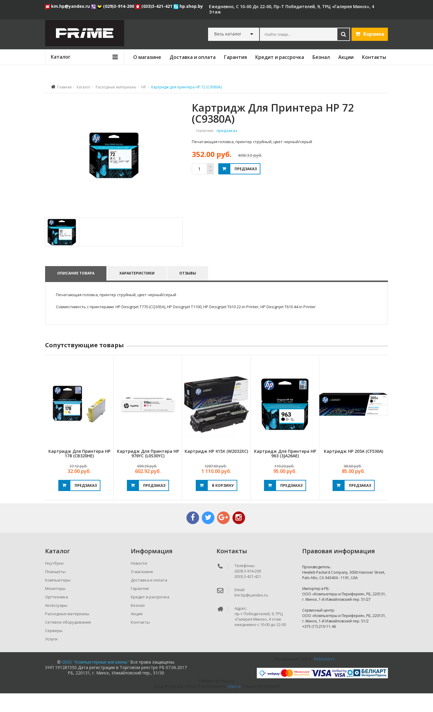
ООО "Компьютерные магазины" (95, 680)
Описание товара (75, 291)
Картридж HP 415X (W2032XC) (216, 470)
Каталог (84, 87)
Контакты (374, 57)
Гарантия (235, 57)
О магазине (147, 57)
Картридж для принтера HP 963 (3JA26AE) (285, 472)
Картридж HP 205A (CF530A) (353, 470)
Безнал (321, 57)
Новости (139, 582)
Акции (346, 57)
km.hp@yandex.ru (68, 6)
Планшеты (55, 590)
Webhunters (324, 677)
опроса (234, 704)
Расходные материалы (116, 87)
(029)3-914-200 (116, 6)
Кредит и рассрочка (279, 57)
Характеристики (137, 291)
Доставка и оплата (193, 57)
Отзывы (188, 291)
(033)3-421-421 (154, 6)
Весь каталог (227, 34)
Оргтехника (56, 615)
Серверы (54, 649)
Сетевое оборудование (68, 640)
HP (143, 87)
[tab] (62, 250)
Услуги (51, 657)
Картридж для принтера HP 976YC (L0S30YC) (148, 472)
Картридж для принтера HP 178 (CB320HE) (79, 472)
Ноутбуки (54, 582)
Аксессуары (56, 624)
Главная (64, 87)
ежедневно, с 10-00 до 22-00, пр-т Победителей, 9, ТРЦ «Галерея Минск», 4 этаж (291, 9)
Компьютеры (58, 598)
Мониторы (55, 607)
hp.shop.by (188, 6)
